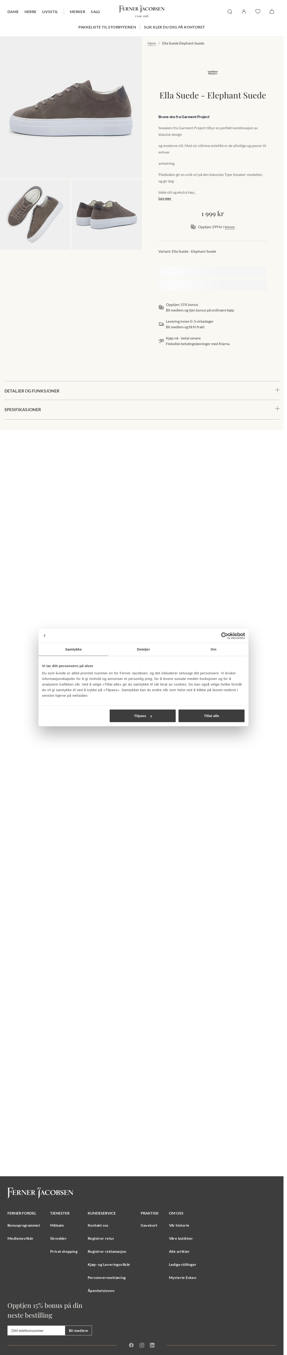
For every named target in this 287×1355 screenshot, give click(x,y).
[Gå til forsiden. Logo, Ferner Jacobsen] (141, 12)
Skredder (58, 1238)
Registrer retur (101, 1238)
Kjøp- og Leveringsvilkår (109, 1264)
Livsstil (50, 11)
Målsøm (57, 1225)
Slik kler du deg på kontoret (174, 27)
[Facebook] (131, 1345)
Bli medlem (78, 1330)
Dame (13, 11)
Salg (95, 11)
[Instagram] (142, 1345)
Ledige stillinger (183, 1264)
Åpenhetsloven (101, 1290)
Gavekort (149, 1225)
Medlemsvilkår (20, 1238)
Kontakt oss (98, 1225)
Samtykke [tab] (73, 649)
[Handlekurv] (272, 11)
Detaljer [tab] (143, 649)
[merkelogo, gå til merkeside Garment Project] (212, 72)
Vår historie (179, 1225)
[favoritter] (258, 11)
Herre (30, 11)
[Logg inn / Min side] (244, 11)
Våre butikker (181, 1238)
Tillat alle (211, 716)
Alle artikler (179, 1251)
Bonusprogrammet (23, 1225)
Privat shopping (63, 1251)
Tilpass (143, 716)
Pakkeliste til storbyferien (107, 27)
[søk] (230, 11)
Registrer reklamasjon (107, 1251)
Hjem (151, 43)
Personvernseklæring (107, 1277)
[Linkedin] (152, 1345)
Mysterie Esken (182, 1277)
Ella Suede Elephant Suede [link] (183, 43)
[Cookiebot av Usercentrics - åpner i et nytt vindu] (224, 635)
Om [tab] (213, 649)
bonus (230, 226)
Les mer (165, 198)
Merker (77, 11)
